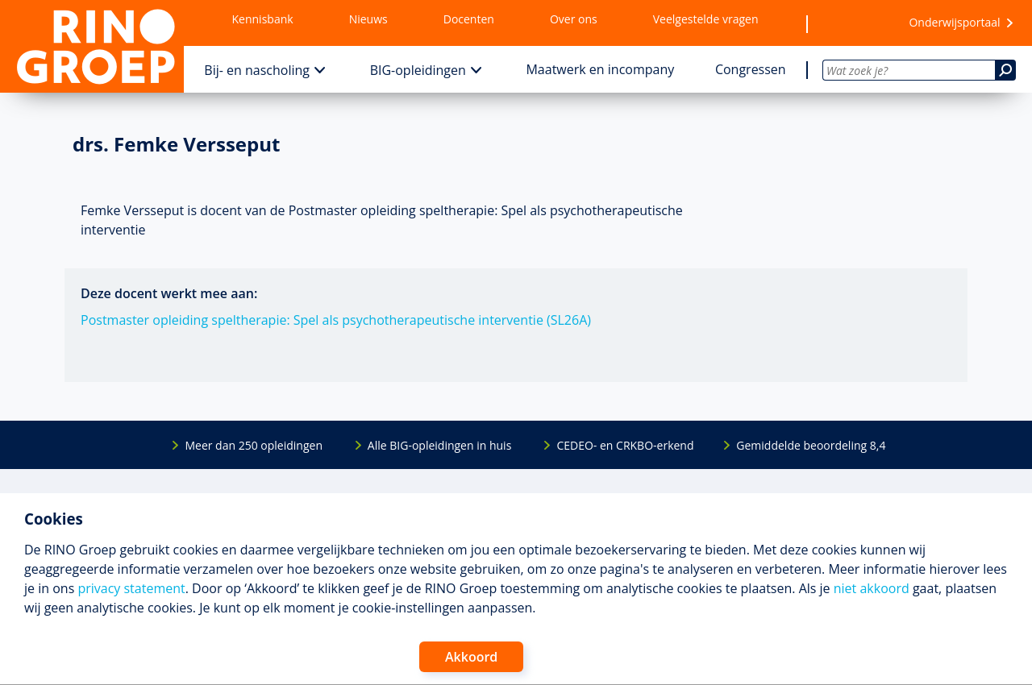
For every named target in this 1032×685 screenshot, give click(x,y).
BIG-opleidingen (418, 70)
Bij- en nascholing (257, 70)
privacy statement (131, 588)
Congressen (750, 69)
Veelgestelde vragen (706, 19)
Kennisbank (262, 19)
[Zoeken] (1005, 70)
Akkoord (471, 657)
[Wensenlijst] (850, 23)
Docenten (468, 19)
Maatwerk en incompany (600, 69)
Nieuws (368, 19)
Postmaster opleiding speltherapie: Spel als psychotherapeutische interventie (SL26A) (336, 320)
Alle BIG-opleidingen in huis (439, 445)
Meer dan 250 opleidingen (253, 445)
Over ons (573, 19)
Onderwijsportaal (954, 22)
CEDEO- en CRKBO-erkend (624, 445)
